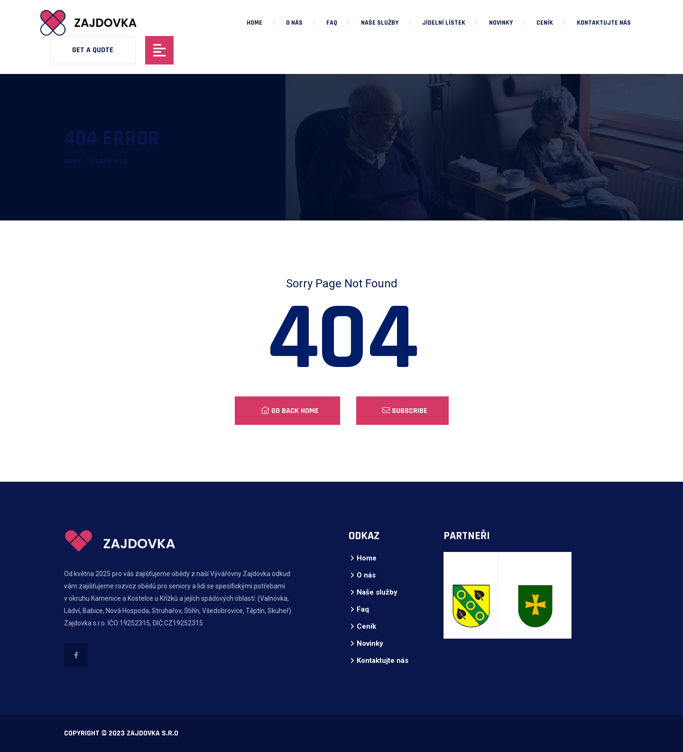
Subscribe (404, 411)
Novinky (501, 22)
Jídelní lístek (443, 22)
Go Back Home (290, 411)
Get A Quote (92, 50)
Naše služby (379, 22)
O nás (294, 22)
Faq (331, 22)
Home (254, 22)
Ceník (544, 22)
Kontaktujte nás (604, 22)
